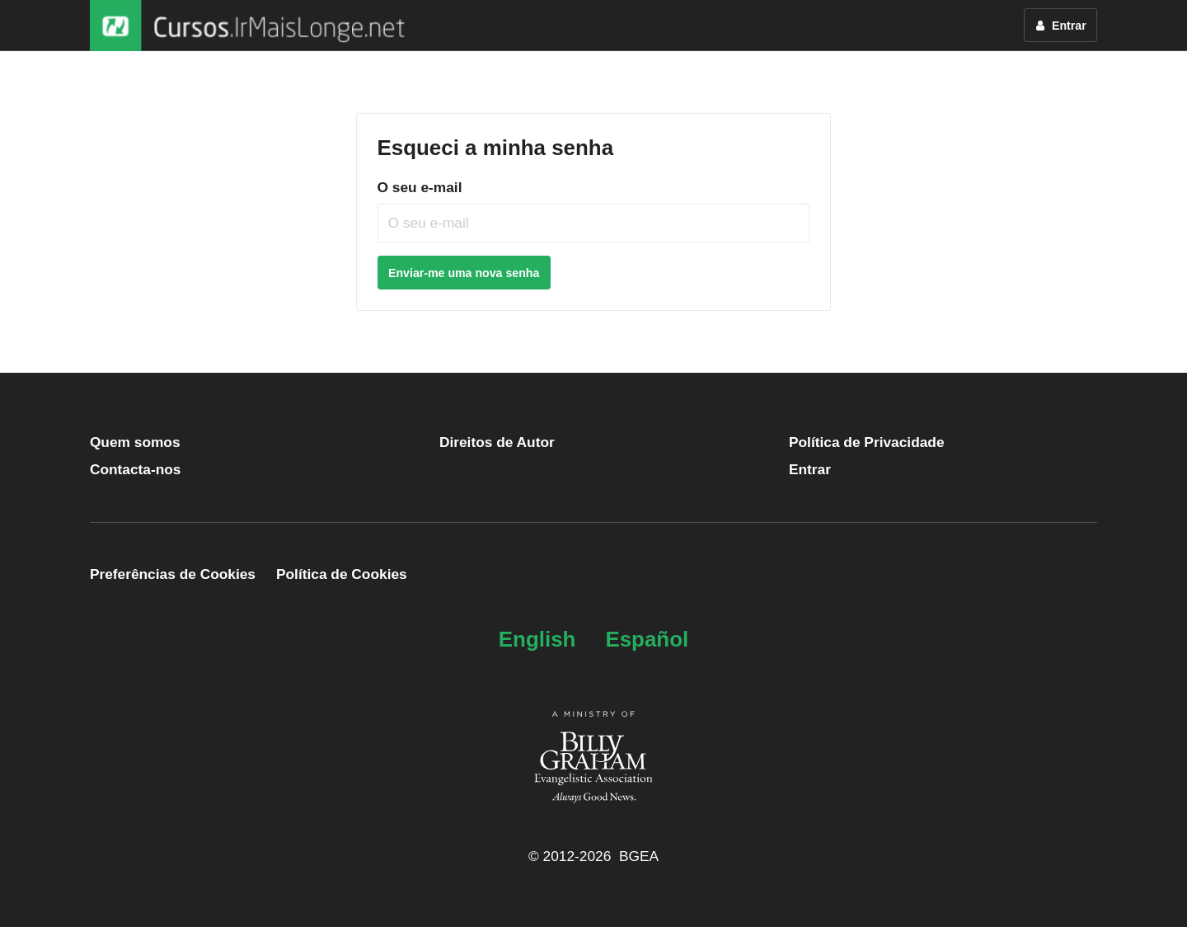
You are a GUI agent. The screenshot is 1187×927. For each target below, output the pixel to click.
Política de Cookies (341, 574)
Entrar (810, 469)
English (537, 639)
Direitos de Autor (497, 442)
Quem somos (135, 442)
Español (646, 639)
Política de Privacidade (867, 442)
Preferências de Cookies (173, 574)
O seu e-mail (420, 187)
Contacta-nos (135, 469)
